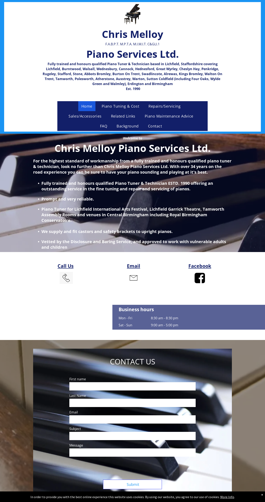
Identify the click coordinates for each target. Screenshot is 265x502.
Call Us (65, 266)
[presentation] (100, 467)
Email (133, 266)
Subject (75, 428)
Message (76, 445)
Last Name (77, 395)
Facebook (199, 266)
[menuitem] (88, 106)
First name (77, 379)
